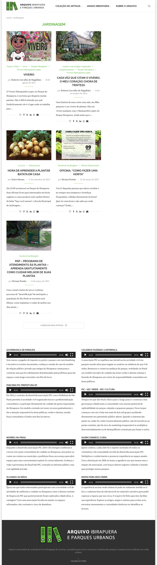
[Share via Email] (37, 114)
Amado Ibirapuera (98, 6)
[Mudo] (66, 354)
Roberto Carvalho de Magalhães (26, 79)
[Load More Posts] (53, 325)
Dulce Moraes (17, 179)
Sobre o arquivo (126, 6)
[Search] (149, 6)
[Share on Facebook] (24, 114)
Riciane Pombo (69, 179)
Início (9, 17)
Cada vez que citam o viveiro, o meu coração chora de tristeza (78, 81)
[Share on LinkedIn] (31, 114)
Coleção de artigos (68, 6)
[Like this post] (20, 114)
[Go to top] (78, 561)
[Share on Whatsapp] (34, 114)
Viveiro (28, 74)
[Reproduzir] (10, 354)
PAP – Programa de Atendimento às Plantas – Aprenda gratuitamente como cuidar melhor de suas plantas (29, 268)
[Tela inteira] (71, 354)
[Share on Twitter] (27, 114)
